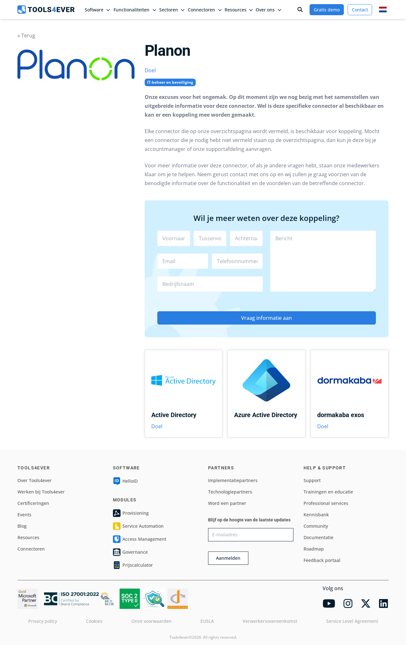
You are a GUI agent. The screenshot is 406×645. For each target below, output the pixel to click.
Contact (360, 10)
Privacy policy (42, 621)
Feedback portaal (322, 560)
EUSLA (207, 621)
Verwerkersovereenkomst (270, 621)
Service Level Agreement (352, 621)
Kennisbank (316, 515)
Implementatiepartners (233, 480)
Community (316, 526)
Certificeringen (33, 503)
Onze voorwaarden (151, 621)
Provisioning (131, 513)
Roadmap (314, 549)
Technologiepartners (230, 492)
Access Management (139, 539)
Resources (28, 537)
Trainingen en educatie (328, 492)
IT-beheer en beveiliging (170, 82)
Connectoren (31, 549)
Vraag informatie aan (266, 317)
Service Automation (138, 526)
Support (312, 480)
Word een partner (227, 503)
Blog (22, 526)
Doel (150, 70)
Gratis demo (327, 10)
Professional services (326, 503)
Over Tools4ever (34, 480)
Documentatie (318, 537)
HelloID (125, 481)
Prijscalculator (133, 565)
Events (24, 515)
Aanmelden (228, 558)
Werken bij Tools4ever (41, 492)
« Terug (26, 35)
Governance (130, 552)
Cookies (94, 621)
